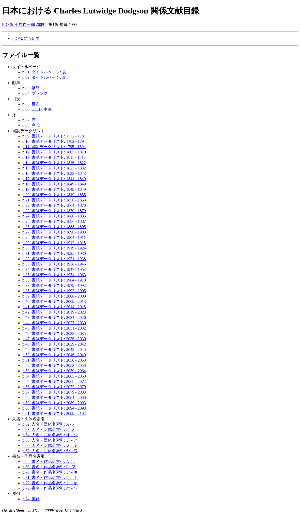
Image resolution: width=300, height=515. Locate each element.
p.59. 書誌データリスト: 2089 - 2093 (54, 403)
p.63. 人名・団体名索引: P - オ (49, 429)
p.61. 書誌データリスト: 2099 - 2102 (54, 413)
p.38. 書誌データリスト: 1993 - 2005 (54, 291)
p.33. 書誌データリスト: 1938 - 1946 (54, 264)
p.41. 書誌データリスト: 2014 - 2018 (54, 307)
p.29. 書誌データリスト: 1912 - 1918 (54, 243)
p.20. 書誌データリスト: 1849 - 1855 (54, 195)
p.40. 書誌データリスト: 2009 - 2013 (54, 301)
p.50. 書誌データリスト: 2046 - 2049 (54, 355)
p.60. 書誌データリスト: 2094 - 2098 (54, 408)
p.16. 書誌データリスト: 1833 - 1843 (54, 173)
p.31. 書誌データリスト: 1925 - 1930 (54, 253)
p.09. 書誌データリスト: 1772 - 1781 (54, 136)
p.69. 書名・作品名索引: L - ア (49, 467)
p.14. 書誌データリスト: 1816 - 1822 (54, 163)
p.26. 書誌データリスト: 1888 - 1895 (54, 227)
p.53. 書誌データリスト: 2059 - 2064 (54, 371)
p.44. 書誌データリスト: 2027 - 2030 (54, 323)
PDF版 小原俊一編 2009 (23, 24)
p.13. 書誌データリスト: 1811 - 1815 (54, 157)
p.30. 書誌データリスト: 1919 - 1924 (54, 248)
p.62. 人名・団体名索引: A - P (48, 424)
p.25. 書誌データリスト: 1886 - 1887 (54, 221)
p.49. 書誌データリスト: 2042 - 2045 (54, 349)
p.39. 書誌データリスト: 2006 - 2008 (54, 296)
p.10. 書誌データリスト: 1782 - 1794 (54, 141)
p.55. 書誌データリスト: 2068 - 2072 (54, 381)
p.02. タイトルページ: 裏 (44, 77)
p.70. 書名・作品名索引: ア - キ (50, 472)
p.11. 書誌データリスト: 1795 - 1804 (54, 147)
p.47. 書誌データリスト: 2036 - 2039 (54, 339)
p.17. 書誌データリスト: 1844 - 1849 (54, 179)
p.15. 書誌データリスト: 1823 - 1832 (54, 168)
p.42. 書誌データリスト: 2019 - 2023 (54, 312)
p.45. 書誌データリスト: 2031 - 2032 (54, 328)
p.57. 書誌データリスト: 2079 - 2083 (54, 392)
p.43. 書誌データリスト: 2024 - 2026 (54, 317)
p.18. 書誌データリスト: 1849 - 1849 (54, 184)
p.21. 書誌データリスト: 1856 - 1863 (54, 200)
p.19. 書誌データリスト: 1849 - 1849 (54, 189)
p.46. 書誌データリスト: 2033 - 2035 (54, 333)
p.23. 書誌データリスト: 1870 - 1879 (54, 211)
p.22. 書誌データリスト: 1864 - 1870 (54, 205)
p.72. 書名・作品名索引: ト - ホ (50, 483)
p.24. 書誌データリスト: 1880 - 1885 (54, 216)
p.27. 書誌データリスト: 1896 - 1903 (54, 232)
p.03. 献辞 (31, 88)
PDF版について (26, 38)
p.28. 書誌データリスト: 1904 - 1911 (54, 237)
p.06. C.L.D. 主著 (37, 109)
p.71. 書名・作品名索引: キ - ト (50, 477)
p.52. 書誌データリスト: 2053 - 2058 (54, 365)
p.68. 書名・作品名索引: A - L (48, 461)
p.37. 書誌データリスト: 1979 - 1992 (54, 285)
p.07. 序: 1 (31, 120)
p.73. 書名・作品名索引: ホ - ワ (50, 488)
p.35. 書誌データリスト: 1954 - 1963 (54, 275)
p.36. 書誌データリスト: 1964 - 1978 (54, 280)
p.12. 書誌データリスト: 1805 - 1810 (54, 152)
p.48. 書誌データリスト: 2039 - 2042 (54, 344)
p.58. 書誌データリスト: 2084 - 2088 (54, 397)
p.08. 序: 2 (31, 125)
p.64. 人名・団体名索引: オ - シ (50, 435)
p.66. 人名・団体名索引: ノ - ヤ (50, 445)
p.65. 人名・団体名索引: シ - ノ (50, 440)
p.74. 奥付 (31, 499)
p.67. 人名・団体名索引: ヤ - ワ (50, 451)
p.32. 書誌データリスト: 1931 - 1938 (54, 259)
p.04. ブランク (35, 93)
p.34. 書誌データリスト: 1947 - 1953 (54, 269)
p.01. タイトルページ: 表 (44, 72)
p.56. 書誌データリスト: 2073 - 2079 (54, 387)
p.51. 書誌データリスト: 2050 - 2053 (54, 360)
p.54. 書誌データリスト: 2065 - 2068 (54, 376)
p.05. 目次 (31, 104)
